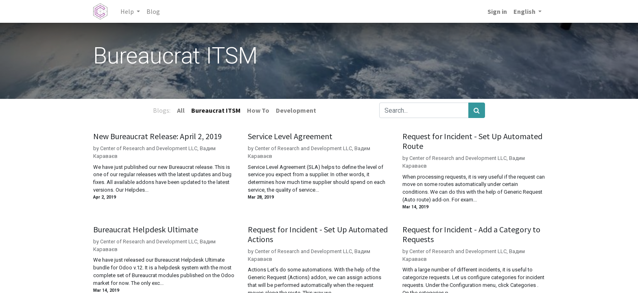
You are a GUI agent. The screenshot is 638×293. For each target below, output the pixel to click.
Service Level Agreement (290, 136)
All (181, 110)
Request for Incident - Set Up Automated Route (472, 141)
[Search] (476, 110)
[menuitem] (153, 11)
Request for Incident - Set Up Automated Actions (318, 234)
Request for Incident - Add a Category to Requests (471, 234)
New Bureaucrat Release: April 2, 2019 (157, 136)
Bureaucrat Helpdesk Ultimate (145, 229)
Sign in (497, 11)
